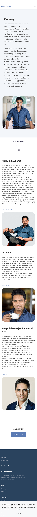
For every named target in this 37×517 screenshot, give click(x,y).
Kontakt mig (4, 460)
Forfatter (18, 146)
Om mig (3, 457)
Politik (18, 150)
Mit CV (3, 491)
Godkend (18, 513)
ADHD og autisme (18, 141)
